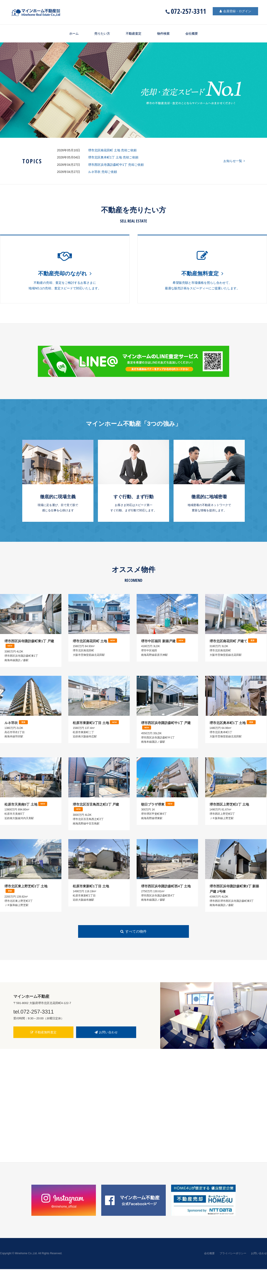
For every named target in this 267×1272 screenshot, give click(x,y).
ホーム (70, 33)
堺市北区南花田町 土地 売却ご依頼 (112, 150)
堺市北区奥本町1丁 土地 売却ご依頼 (113, 157)
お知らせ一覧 (234, 161)
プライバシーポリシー (233, 1256)
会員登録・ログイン (233, 11)
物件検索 (165, 33)
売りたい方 (100, 33)
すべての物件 (133, 934)
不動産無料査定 (43, 1035)
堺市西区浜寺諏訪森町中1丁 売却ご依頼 (116, 164)
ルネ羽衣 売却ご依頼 (102, 172)
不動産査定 (133, 33)
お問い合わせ (106, 1035)
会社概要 (195, 33)
